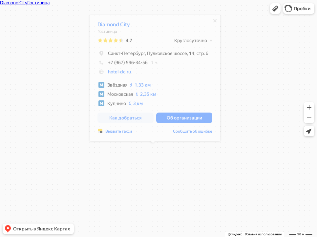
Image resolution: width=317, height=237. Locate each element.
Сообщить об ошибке (190, 133)
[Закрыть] (213, 22)
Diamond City (111, 26)
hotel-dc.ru (117, 73)
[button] (275, 8)
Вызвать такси (116, 133)
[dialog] (153, 79)
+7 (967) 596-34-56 (120, 64)
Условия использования (263, 234)
